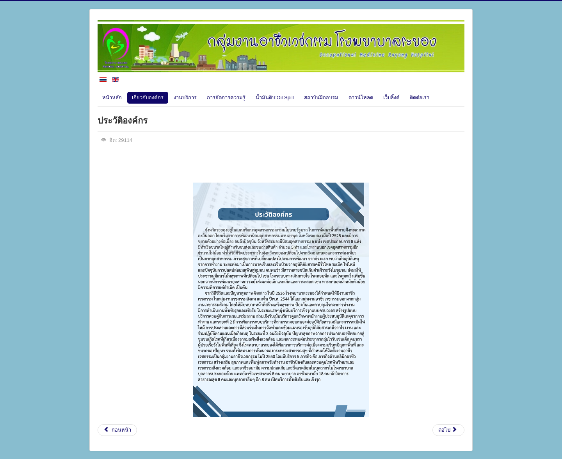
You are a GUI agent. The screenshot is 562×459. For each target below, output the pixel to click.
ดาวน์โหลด (361, 97)
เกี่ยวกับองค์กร (148, 97)
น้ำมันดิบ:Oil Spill (275, 97)
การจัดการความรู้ (226, 97)
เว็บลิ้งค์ (391, 97)
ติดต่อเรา (419, 97)
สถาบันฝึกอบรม (321, 97)
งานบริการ (185, 97)
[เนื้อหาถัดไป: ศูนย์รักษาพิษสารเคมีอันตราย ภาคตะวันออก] (448, 430)
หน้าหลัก (112, 97)
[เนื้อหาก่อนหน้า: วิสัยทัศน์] (117, 430)
